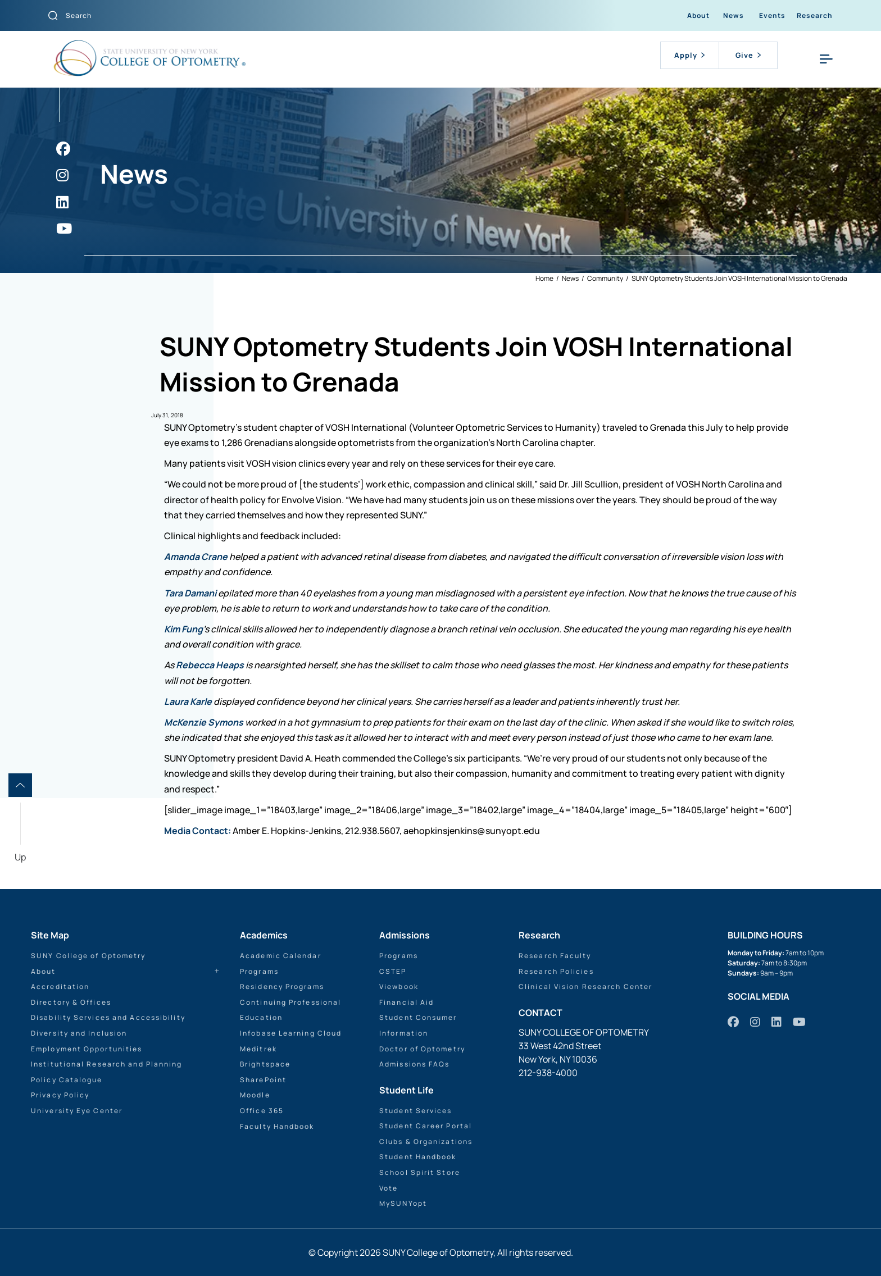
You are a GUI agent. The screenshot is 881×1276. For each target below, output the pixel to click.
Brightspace (265, 1064)
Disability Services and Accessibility (108, 1017)
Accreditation (60, 986)
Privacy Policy (60, 1095)
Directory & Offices (71, 1002)
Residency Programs (282, 986)
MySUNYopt (403, 1203)
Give (748, 55)
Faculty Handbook (277, 1126)
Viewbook (399, 986)
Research (815, 15)
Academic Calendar (280, 955)
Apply (689, 55)
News (733, 15)
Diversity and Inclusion (79, 1033)
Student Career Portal (425, 1126)
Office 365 (262, 1110)
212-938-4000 (548, 1073)
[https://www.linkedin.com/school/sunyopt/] (62, 202)
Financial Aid (406, 1002)
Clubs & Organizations (426, 1141)
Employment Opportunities (86, 1049)
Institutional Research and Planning (107, 1064)
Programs (259, 971)
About (698, 15)
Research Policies (556, 971)
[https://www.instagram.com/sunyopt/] (62, 175)
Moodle (255, 1095)
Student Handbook (418, 1156)
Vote (388, 1188)
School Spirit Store (419, 1172)
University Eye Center (76, 1110)
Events (772, 15)
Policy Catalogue (67, 1079)
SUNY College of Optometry (88, 955)
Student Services (415, 1110)
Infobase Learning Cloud (291, 1033)
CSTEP (393, 971)
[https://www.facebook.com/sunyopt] (63, 148)
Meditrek (258, 1049)
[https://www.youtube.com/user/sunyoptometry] (64, 228)
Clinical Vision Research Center (585, 986)
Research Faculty (555, 955)
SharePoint (263, 1079)
